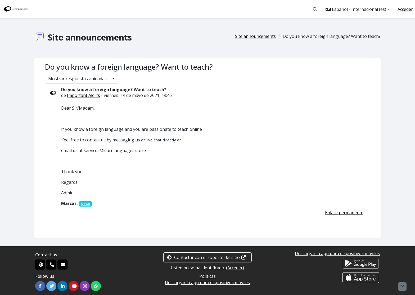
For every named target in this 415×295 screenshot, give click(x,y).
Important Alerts (83, 95)
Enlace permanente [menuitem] (344, 213)
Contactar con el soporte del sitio (206, 257)
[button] (315, 9)
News (85, 204)
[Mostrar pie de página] (402, 286)
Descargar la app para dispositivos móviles (207, 282)
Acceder (405, 9)
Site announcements (255, 36)
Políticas (207, 276)
